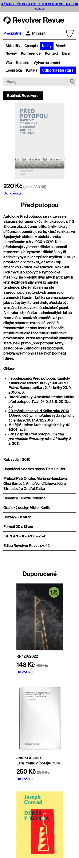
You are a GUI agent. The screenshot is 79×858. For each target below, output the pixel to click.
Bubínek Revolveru (23, 95)
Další (66, 53)
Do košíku (12, 193)
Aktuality (12, 46)
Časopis (31, 46)
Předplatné (12, 33)
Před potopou (40, 434)
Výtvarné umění (46, 62)
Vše (8, 62)
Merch (61, 46)
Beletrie (22, 62)
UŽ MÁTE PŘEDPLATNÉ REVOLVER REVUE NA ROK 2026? (39, 6)
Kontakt (51, 53)
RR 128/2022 (27, 656)
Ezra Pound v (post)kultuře (38, 763)
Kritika (31, 70)
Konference (31, 53)
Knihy (46, 46)
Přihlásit (36, 33)
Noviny (11, 53)
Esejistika (13, 70)
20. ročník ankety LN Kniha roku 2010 (38, 411)
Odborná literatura (58, 70)
